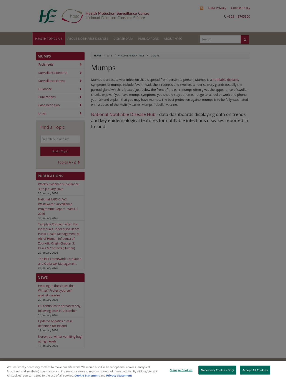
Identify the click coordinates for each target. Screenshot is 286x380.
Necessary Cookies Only (217, 370)
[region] (143, 370)
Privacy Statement (119, 375)
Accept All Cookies (255, 370)
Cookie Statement (87, 375)
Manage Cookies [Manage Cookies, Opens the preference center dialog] (181, 370)
